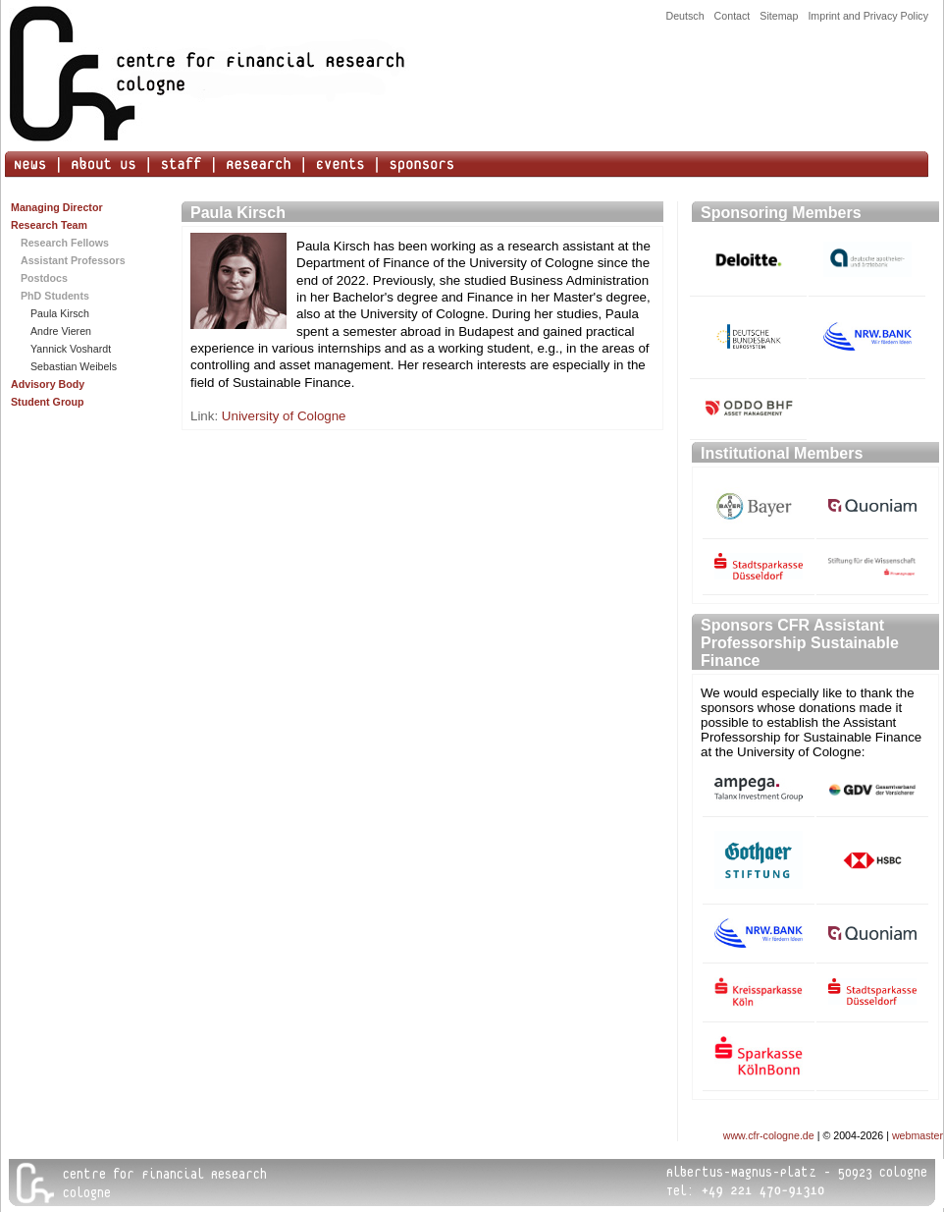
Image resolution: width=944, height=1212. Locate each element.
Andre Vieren (60, 331)
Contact (732, 16)
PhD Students (55, 296)
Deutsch (684, 16)
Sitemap (779, 16)
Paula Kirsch (59, 313)
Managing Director (57, 207)
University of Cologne (284, 416)
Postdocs (44, 278)
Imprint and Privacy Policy (868, 16)
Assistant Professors (73, 260)
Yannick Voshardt (70, 349)
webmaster (917, 1135)
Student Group (47, 402)
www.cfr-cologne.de (768, 1135)
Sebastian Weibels (73, 366)
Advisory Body (47, 384)
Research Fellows (65, 242)
